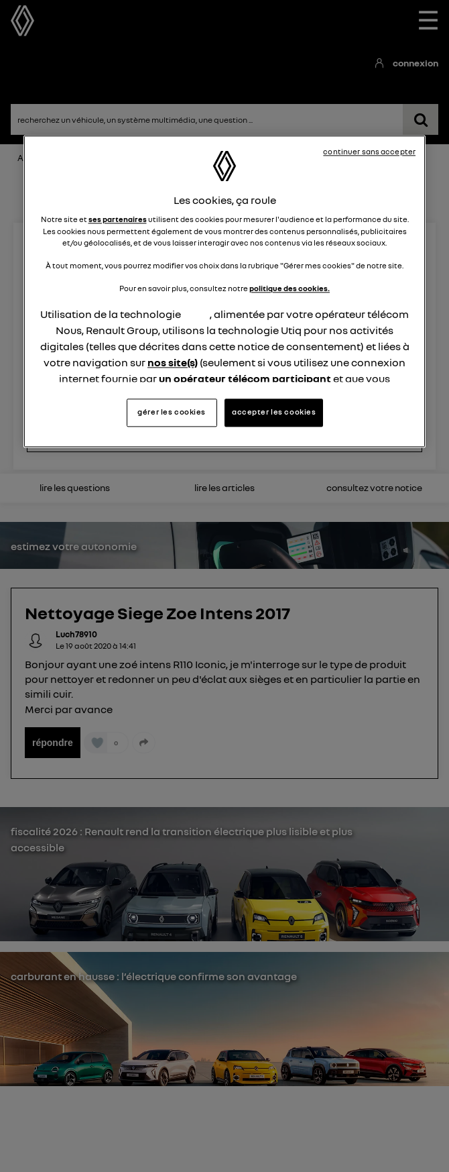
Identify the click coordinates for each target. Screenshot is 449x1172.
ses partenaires (117, 220)
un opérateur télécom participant (245, 378)
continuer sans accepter (369, 151)
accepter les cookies (274, 412)
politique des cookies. (289, 288)
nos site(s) (172, 362)
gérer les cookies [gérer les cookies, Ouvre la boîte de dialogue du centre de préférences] (171, 412)
